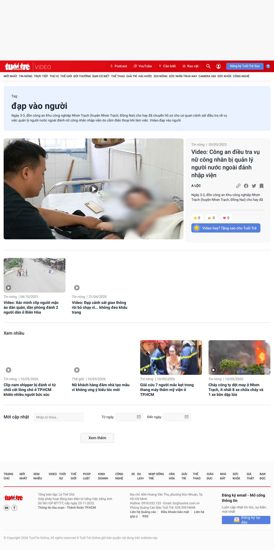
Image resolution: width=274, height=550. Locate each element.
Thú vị (54, 76)
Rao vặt (190, 66)
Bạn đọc (263, 476)
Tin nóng (25, 76)
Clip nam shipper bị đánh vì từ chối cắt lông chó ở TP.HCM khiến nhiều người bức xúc (30, 390)
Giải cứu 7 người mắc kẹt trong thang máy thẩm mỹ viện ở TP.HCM (167, 390)
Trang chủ (8, 476)
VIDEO (43, 67)
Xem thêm (97, 438)
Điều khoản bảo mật (175, 512)
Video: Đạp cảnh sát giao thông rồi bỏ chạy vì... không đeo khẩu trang (99, 307)
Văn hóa (172, 476)
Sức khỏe (225, 76)
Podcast (118, 66)
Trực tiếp (41, 76)
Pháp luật (87, 476)
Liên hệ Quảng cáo (143, 512)
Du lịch (140, 476)
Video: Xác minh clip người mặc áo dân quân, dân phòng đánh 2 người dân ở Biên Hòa (31, 307)
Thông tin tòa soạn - (52, 508)
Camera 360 (207, 76)
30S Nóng (160, 76)
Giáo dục (210, 476)
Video (52, 474)
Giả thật (250, 476)
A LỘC (196, 186)
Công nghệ (241, 76)
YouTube (142, 66)
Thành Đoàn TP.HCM (81, 508)
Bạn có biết (101, 76)
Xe (133, 474)
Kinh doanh (103, 476)
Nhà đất (223, 476)
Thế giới (66, 76)
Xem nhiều (14, 333)
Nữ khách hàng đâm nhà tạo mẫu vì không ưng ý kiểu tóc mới (100, 387)
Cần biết (167, 66)
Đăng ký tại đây (250, 520)
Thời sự (62, 476)
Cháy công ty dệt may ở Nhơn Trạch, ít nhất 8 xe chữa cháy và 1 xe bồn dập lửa (236, 390)
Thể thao (118, 76)
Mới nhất (10, 76)
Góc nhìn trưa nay (183, 76)
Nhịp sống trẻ (156, 476)
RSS (145, 516)
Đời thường (82, 76)
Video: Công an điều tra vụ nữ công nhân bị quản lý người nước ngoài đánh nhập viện (225, 164)
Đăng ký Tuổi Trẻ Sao (245, 66)
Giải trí (131, 76)
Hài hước (145, 76)
